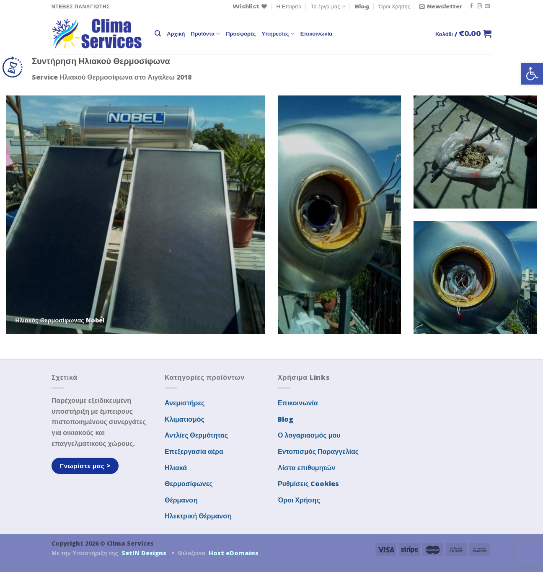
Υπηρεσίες (277, 34)
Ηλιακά (176, 467)
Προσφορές (241, 33)
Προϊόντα (205, 34)
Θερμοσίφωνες (189, 483)
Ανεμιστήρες (184, 402)
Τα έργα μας (328, 6)
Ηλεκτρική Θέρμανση (198, 515)
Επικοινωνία (316, 33)
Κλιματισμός (184, 419)
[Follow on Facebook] (471, 6)
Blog (362, 6)
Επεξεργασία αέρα (194, 451)
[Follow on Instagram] (479, 6)
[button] (532, 74)
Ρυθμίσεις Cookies (308, 483)
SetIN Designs (144, 553)
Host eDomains (234, 553)
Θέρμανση (181, 500)
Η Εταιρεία (289, 6)
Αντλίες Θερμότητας (196, 435)
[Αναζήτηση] (158, 33)
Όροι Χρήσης (394, 6)
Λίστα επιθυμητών (307, 467)
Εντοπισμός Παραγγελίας (318, 451)
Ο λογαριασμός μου (309, 435)
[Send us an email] (487, 6)
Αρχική (176, 33)
